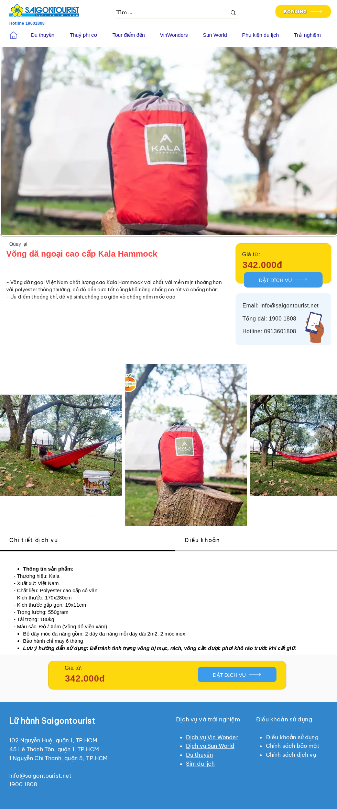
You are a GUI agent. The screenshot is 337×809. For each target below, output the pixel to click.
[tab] (87, 540)
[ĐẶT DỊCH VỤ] (283, 280)
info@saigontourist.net (289, 305)
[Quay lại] (18, 243)
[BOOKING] (303, 11)
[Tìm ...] (166, 13)
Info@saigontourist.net (40, 775)
